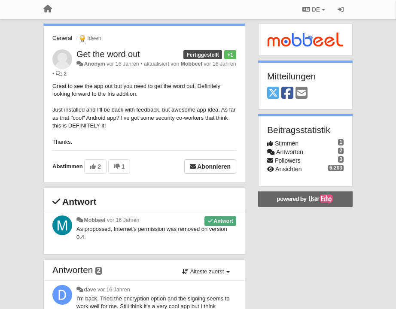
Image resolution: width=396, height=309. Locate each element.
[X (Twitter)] (273, 93)
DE (313, 9)
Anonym (94, 64)
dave (90, 290)
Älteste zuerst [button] (206, 271)
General (62, 38)
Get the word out (108, 54)
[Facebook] (287, 93)
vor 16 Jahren (123, 220)
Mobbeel (191, 64)
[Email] (301, 93)
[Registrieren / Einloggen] (340, 9)
